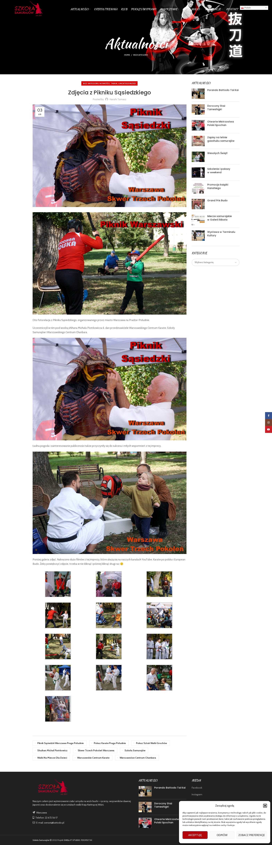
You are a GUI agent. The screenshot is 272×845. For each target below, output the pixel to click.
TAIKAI (114, 83)
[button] (265, 805)
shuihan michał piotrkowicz (52, 750)
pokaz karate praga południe (110, 743)
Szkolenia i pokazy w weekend (218, 170)
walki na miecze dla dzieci (52, 757)
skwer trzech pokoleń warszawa (96, 750)
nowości (105, 83)
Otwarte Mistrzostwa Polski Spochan (220, 123)
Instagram (197, 794)
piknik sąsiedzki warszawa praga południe (60, 743)
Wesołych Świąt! (217, 153)
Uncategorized (127, 83)
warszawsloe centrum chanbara (138, 757)
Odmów (222, 835)
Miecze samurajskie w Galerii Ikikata (219, 217)
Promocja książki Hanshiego (217, 186)
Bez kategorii (140, 55)
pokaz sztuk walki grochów (151, 743)
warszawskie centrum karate (93, 757)
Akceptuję (195, 835)
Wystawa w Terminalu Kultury (221, 233)
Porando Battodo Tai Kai (223, 90)
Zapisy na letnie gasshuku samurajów (221, 139)
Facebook (197, 787)
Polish (246, 7)
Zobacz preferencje (251, 835)
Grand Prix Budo (217, 200)
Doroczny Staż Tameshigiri (216, 107)
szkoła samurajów (135, 750)
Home (127, 55)
